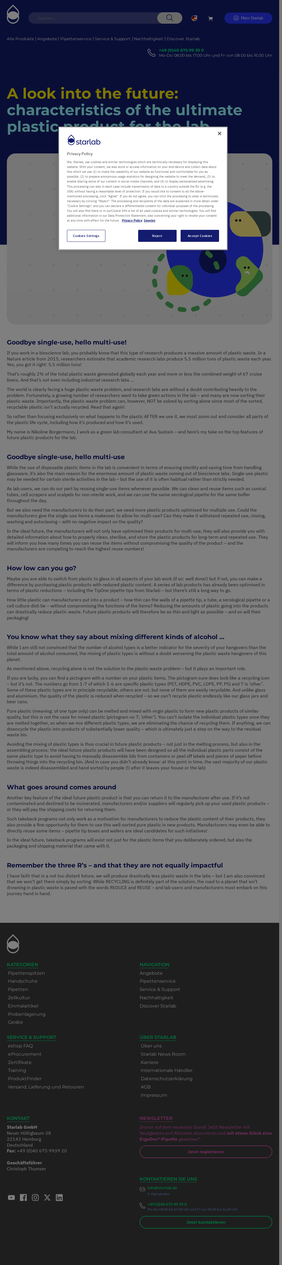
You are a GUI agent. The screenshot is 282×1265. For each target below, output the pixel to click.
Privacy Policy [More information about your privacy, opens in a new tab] (132, 220)
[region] (143, 188)
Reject (157, 236)
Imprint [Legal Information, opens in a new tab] (149, 220)
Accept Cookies (200, 236)
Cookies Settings (86, 236)
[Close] (219, 133)
